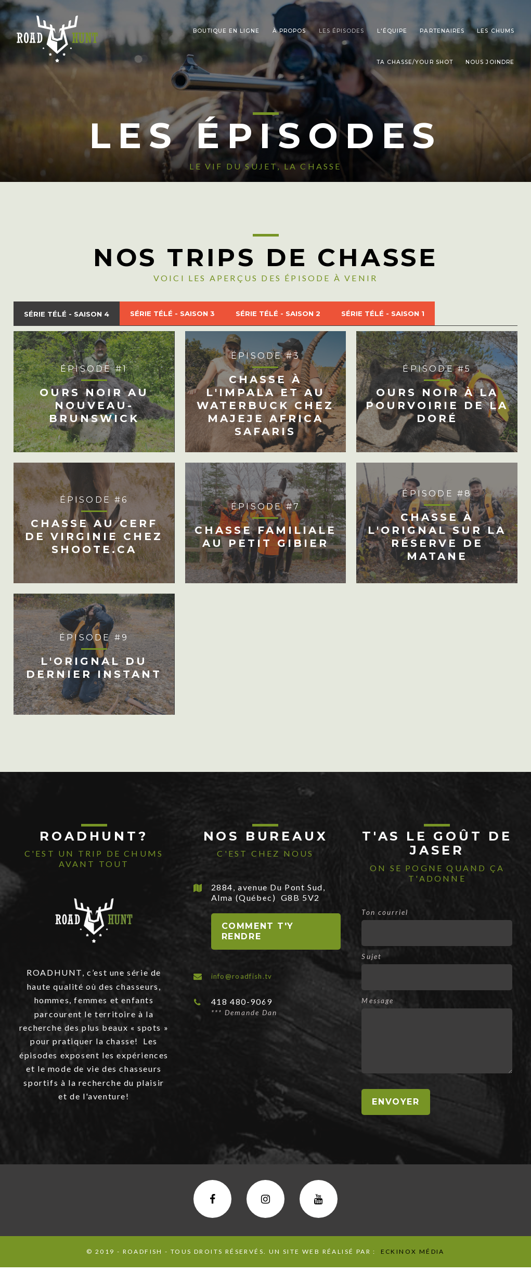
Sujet (371, 958)
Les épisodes (341, 31)
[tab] (74, 314)
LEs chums (495, 31)
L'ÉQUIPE (392, 31)
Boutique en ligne (226, 31)
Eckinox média (411, 1257)
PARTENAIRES (442, 31)
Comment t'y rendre (258, 933)
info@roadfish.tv (247, 977)
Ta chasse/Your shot (415, 62)
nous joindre (489, 62)
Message (377, 1003)
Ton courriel (384, 914)
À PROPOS (289, 31)
